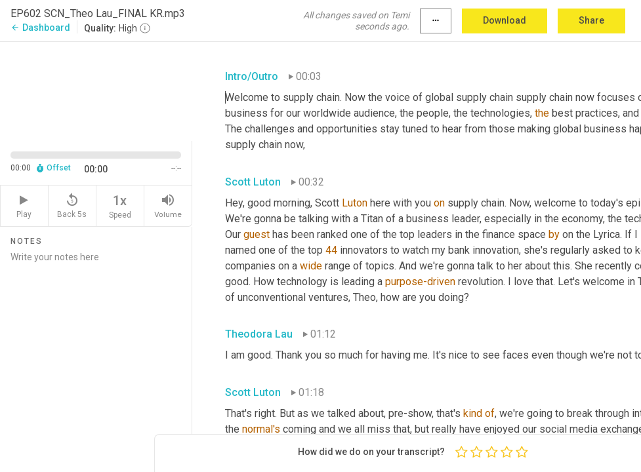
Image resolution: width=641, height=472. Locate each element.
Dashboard (40, 27)
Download (504, 20)
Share (591, 20)
